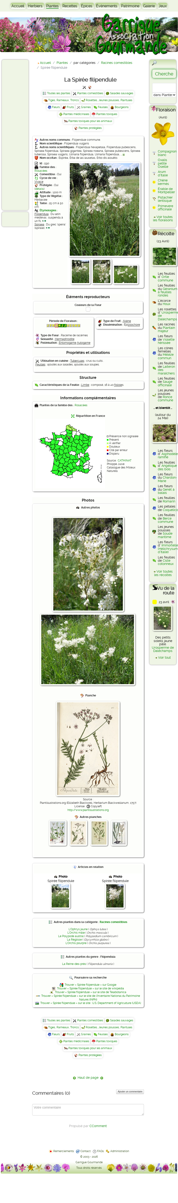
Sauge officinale (165, 383)
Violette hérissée (166, 341)
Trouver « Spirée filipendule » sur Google (90, 984)
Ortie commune (165, 278)
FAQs (100, 1151)
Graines (86, 107)
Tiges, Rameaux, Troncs (63, 100)
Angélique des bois (167, 467)
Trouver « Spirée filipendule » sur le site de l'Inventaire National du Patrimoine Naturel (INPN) (90, 997)
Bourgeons (122, 107)
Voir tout (164, 657)
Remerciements (63, 1151)
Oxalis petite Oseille (163, 163)
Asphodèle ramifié (168, 455)
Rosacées (41, 170)
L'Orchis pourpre (76, 943)
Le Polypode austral (71, 936)
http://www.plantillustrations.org (88, 810)
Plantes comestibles (90, 93)
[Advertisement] (22, 134)
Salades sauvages (121, 93)
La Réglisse (74, 939)
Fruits (70, 107)
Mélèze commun (166, 356)
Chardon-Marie (167, 479)
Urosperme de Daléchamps (163, 649)
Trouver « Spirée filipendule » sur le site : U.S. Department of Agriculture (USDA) (90, 1003)
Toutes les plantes (58, 93)
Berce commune (165, 520)
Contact (85, 1151)
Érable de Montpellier (166, 190)
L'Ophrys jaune (78, 929)
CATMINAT (124, 460)
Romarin (169, 501)
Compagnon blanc (167, 153)
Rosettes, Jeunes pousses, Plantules (109, 100)
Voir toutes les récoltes (163, 573)
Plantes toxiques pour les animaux (90, 121)
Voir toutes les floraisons (163, 218)
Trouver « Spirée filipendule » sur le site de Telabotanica (90, 992)
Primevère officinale (165, 207)
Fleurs (56, 107)
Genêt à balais (166, 491)
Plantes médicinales (76, 114)
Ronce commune (165, 398)
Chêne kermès (163, 181)
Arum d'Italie (163, 173)
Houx (166, 304)
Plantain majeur (166, 329)
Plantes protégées (90, 128)
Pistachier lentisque (165, 199)
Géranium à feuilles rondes (167, 292)
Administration (119, 1151)
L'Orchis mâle (76, 932)
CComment (98, 1126)
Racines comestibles (113, 922)
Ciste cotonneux (166, 562)
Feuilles (103, 107)
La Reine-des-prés (74, 964)
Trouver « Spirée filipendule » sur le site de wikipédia (90, 988)
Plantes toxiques (106, 114)
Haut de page (88, 1077)
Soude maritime (165, 535)
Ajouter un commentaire (130, 1091)
